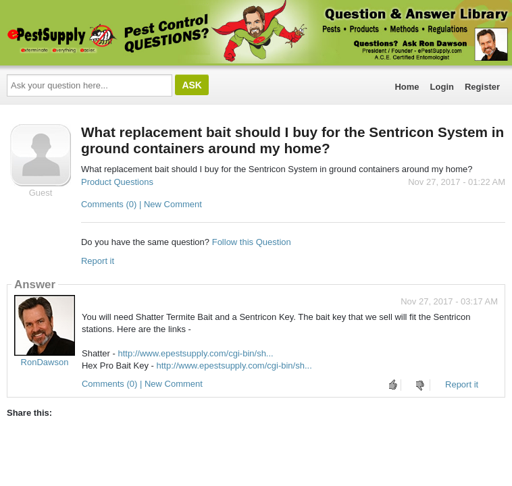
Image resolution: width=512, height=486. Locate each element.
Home (406, 87)
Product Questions (117, 182)
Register (482, 87)
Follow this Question (251, 242)
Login (442, 87)
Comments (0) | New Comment (141, 204)
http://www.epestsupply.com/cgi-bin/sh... (195, 353)
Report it (97, 261)
